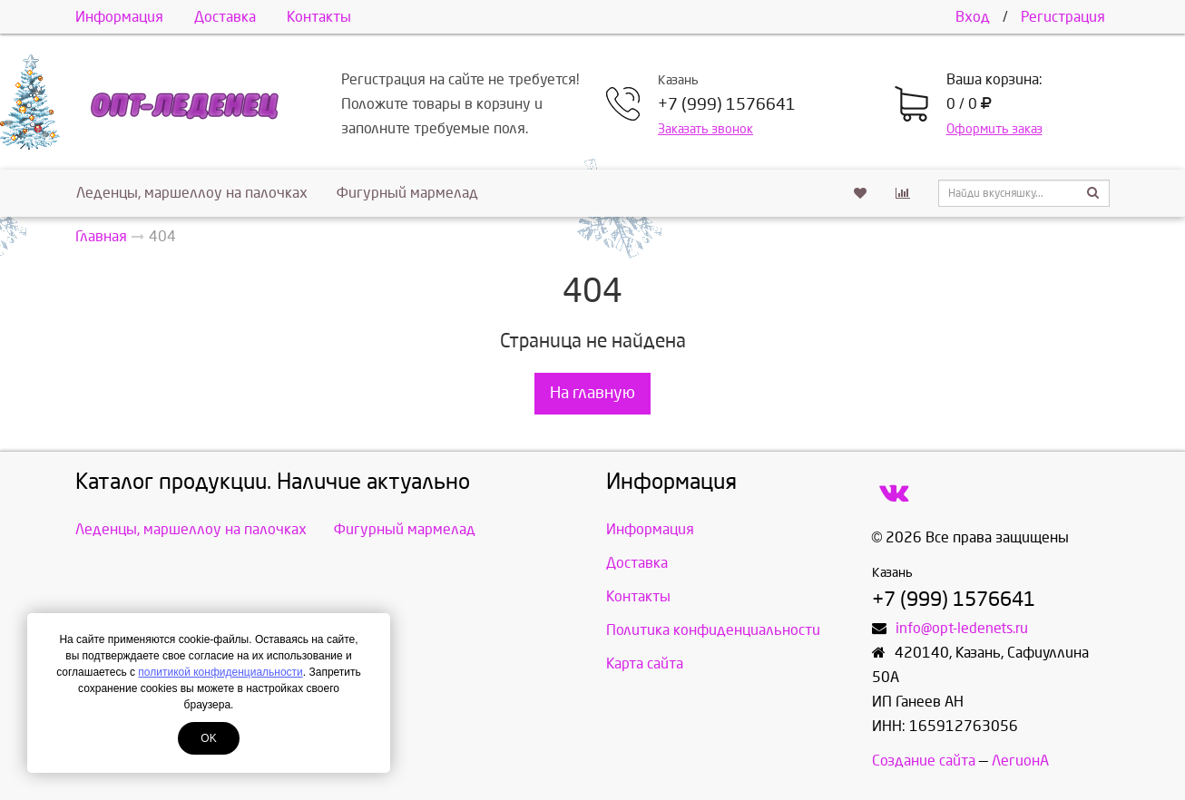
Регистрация (1063, 16)
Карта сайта (644, 663)
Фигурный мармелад (407, 192)
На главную (592, 393)
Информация (119, 16)
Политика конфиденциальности (713, 630)
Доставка (225, 16)
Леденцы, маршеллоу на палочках (192, 192)
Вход (972, 16)
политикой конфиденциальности (220, 672)
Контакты (319, 16)
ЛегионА (1020, 760)
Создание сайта (923, 760)
